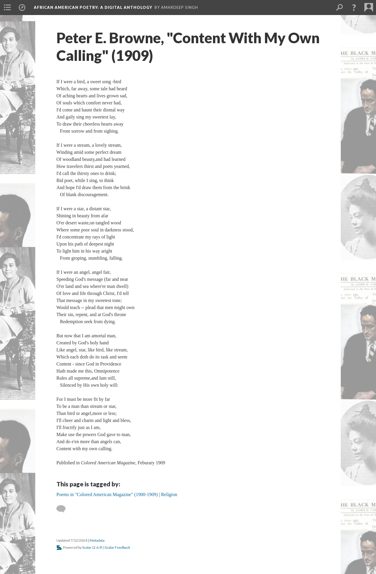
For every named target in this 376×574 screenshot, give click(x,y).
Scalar (87, 547)
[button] (354, 7)
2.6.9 (97, 547)
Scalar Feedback (117, 547)
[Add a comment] (63, 509)
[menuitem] (7, 7)
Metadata (97, 540)
